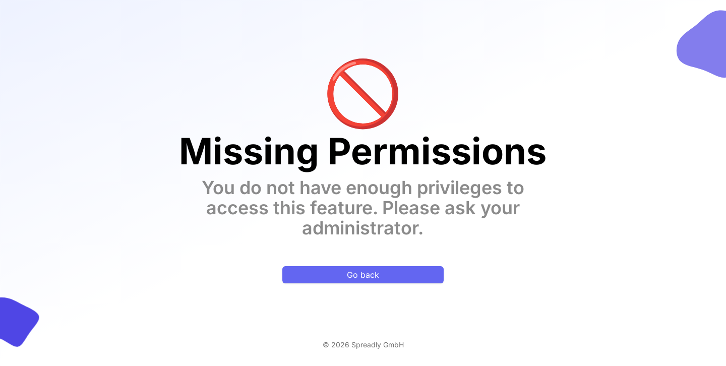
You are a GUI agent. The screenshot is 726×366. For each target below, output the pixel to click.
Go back (363, 275)
